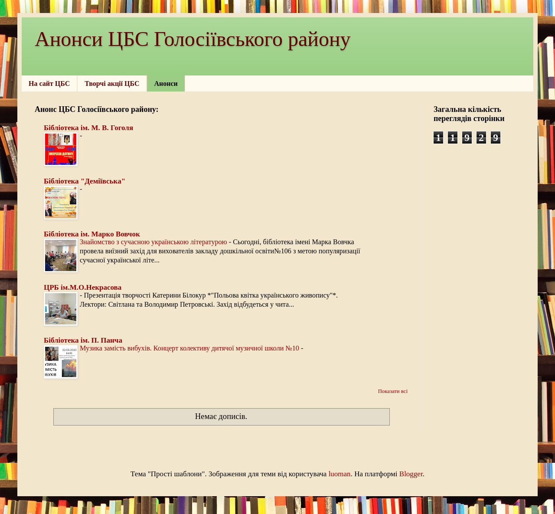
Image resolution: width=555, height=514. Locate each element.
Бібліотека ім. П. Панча (83, 340)
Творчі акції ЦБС (112, 83)
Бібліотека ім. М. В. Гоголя (88, 128)
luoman (340, 474)
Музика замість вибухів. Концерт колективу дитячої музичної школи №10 (190, 348)
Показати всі (393, 391)
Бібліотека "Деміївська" (84, 181)
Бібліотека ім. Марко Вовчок (92, 234)
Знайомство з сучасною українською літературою (154, 242)
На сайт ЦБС (49, 83)
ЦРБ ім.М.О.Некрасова (82, 287)
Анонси (165, 83)
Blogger (411, 474)
